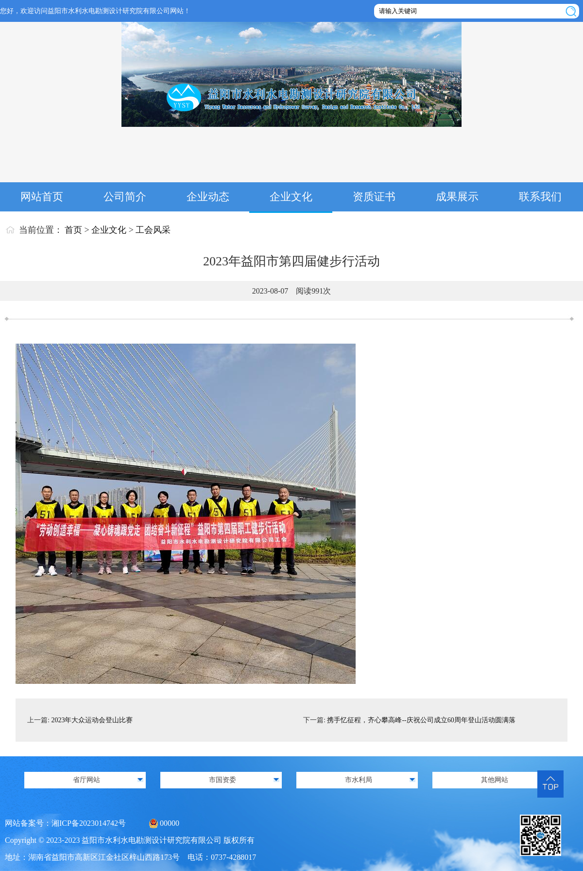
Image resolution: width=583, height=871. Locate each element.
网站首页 (41, 197)
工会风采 (153, 230)
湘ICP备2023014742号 (88, 823)
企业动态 (208, 197)
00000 (169, 823)
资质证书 (374, 197)
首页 (73, 230)
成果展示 (457, 197)
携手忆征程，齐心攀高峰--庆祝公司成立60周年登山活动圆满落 (421, 720)
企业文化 (291, 197)
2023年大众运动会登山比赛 (92, 720)
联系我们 (540, 197)
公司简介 (124, 197)
